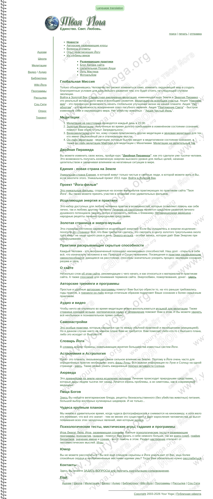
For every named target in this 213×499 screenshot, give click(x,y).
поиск (172, 33)
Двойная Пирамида (136, 155)
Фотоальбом (88, 75)
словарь (68, 346)
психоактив (83, 435)
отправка (196, 33)
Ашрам (42, 52)
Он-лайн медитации (80, 139)
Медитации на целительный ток (174, 143)
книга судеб (181, 435)
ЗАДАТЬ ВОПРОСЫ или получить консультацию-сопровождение (126, 470)
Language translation (110, 8)
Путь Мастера (89, 71)
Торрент (41, 117)
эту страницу (81, 232)
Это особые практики (74, 327)
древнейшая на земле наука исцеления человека (98, 378)
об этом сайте (91, 273)
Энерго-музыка (123, 235)
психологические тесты (151, 432)
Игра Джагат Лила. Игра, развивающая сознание (92, 432)
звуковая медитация (177, 133)
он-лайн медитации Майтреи (94, 143)
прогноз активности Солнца (146, 366)
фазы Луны (122, 362)
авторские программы (101, 289)
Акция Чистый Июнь (159, 110)
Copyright (140, 494)
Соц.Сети (40, 104)
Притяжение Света (170, 107)
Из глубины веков (78, 55)
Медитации (39, 65)
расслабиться (192, 458)
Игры (100, 442)
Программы (39, 91)
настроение (157, 439)
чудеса (138, 420)
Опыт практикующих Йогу (83, 52)
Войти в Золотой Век (73, 97)
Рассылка (40, 97)
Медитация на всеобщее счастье (156, 100)
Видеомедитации (78, 133)
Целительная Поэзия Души (98, 68)
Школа (42, 58)
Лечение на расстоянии (127, 209)
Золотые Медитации (80, 126)
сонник (104, 439)
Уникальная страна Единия (78, 174)
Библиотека (38, 78)
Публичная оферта (188, 494)
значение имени (86, 439)
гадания (98, 435)
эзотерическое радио (110, 312)
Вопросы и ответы (79, 48)
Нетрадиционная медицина (173, 213)
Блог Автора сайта (92, 65)
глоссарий (86, 277)
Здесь (64, 397)
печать (183, 33)
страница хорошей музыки (77, 312)
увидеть (196, 312)
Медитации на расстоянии (84, 123)
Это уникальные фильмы (76, 190)
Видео (32, 72)
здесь (78, 366)
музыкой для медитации (172, 308)
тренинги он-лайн (92, 292)
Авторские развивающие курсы (87, 45)
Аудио (43, 72)
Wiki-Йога (40, 84)
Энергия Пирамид (186, 97)
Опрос (42, 111)
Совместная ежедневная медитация (113, 97)
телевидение (135, 312)
